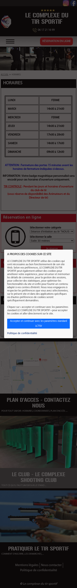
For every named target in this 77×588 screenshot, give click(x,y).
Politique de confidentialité (22, 333)
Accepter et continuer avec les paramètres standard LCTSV (38, 323)
